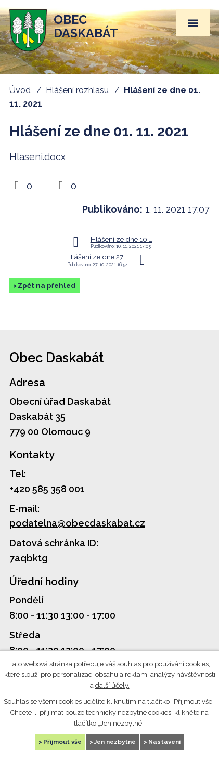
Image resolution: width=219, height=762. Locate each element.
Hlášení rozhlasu (77, 90)
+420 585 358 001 (47, 488)
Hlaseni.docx (37, 156)
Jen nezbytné (115, 741)
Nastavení (164, 741)
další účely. (112, 686)
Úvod (20, 90)
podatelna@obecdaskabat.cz (77, 523)
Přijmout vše (62, 741)
